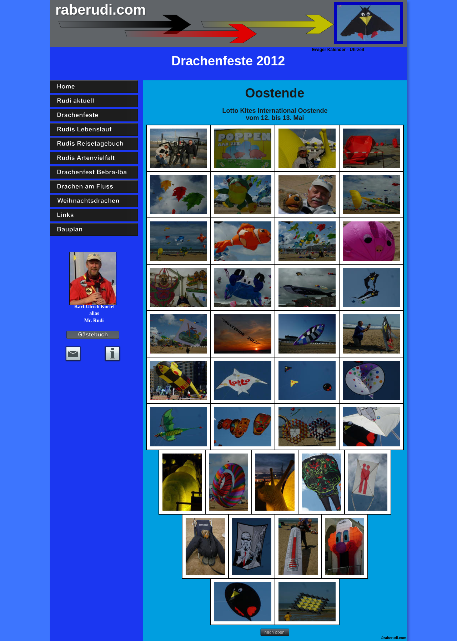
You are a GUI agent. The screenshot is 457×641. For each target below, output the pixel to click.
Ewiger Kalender (329, 49)
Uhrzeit (357, 49)
